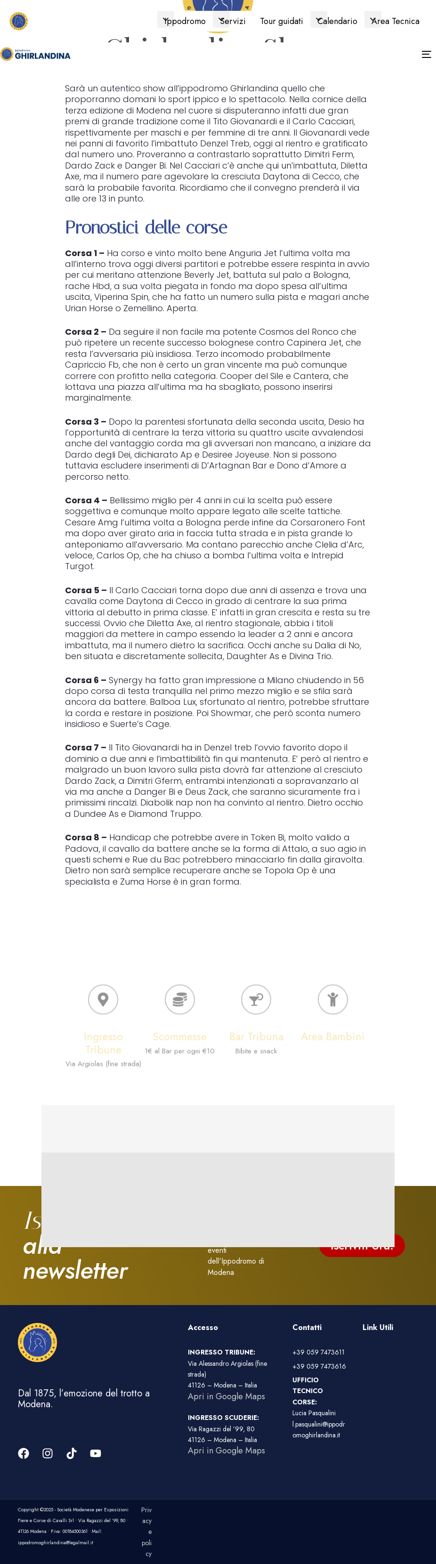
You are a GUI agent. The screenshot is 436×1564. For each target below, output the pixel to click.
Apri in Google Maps (226, 1396)
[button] (165, 19)
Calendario (337, 21)
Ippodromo (185, 21)
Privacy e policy (146, 1532)
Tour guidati (281, 21)
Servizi (233, 21)
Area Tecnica (395, 21)
